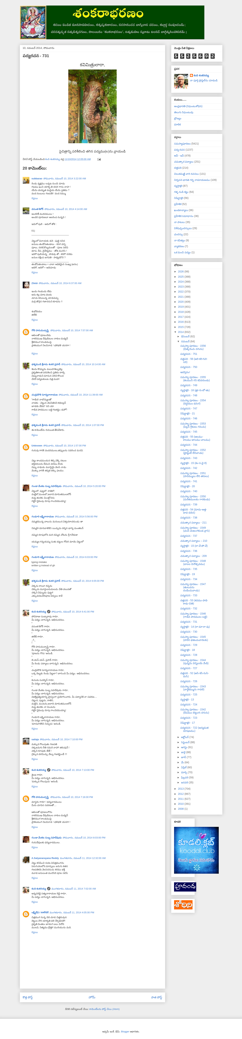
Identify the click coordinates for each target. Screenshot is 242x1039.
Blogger (125, 1031)
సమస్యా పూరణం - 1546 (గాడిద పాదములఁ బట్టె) (193, 615)
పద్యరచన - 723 (188, 717)
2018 (181, 311)
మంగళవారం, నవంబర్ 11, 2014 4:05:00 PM (72, 912)
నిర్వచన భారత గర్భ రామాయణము (192, 179)
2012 (181, 793)
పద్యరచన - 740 (188, 491)
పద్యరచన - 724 (188, 704)
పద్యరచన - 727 (188, 668)
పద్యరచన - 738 (188, 517)
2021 (181, 296)
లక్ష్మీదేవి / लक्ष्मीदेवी (40, 912)
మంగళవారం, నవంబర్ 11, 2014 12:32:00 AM (83, 858)
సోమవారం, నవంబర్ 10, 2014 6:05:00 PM (82, 580)
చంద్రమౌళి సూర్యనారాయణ (45, 394)
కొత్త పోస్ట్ (28, 997)
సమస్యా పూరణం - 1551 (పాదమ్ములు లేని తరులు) (194, 475)
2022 (181, 291)
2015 (181, 327)
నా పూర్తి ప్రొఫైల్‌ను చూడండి (203, 80)
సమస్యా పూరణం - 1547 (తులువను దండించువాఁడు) (193, 587)
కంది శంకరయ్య (39, 611)
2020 (181, 301)
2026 (181, 271)
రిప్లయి (35, 198)
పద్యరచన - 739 (188, 504)
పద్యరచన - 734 (188, 579)
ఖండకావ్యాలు (181, 210)
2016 (181, 321)
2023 (181, 286)
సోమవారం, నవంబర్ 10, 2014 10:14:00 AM (83, 364)
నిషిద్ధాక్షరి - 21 (187, 413)
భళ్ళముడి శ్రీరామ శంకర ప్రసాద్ (46, 364)
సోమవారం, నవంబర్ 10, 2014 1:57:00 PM (64, 445)
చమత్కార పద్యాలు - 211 (193, 522)
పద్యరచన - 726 (188, 681)
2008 (181, 808)
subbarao (37, 178)
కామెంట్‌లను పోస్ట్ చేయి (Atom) (104, 1009)
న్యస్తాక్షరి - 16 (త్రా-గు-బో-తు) (195, 390)
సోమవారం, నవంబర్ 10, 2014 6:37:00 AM (60, 283)
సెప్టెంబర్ (185, 742)
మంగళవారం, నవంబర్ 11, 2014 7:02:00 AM (74, 888)
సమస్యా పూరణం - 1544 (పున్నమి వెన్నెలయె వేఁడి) (194, 662)
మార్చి (184, 772)
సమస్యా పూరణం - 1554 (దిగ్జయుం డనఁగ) (193, 402)
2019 (181, 306)
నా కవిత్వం (179, 240)
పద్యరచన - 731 (188, 621)
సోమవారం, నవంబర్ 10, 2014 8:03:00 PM (84, 837)
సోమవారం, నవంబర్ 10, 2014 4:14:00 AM (65, 209)
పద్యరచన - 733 (188, 595)
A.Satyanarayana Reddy (45, 858)
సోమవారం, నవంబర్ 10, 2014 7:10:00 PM (61, 739)
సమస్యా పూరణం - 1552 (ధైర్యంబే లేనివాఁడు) (193, 451)
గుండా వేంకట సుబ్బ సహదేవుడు (47, 486)
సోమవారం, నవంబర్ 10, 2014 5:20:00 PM (84, 486)
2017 (181, 316)
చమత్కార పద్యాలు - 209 (193, 555)
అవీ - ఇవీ (179, 155)
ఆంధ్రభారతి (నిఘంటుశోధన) (188, 106)
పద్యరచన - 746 (188, 418)
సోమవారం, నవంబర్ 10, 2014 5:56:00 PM (76, 516)
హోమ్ (92, 997)
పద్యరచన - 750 (188, 367)
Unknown (37, 445)
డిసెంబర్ (185, 336)
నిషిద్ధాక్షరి (178, 197)
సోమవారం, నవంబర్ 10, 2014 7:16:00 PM (71, 797)
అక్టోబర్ (185, 737)
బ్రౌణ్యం (177, 118)
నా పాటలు (179, 222)
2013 (181, 788)
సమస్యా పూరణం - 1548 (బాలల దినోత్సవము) (193, 562)
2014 (181, 331)
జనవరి (185, 782)
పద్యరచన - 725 (188, 694)
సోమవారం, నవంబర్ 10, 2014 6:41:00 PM (73, 611)
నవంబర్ (185, 341)
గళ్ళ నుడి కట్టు (181, 191)
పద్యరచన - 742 (188, 468)
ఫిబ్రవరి (185, 777)
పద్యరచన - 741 (188, 481)
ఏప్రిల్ (184, 767)
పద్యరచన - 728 (188, 654)
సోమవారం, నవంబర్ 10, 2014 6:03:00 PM (76, 557)
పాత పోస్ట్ (156, 997)
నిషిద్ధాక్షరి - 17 (187, 722)
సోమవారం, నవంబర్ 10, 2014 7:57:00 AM (71, 330)
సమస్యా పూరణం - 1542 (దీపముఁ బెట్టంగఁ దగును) (194, 711)
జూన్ (184, 757)
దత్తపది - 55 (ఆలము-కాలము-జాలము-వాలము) (195, 438)
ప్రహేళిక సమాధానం (183, 216)
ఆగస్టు (184, 747)
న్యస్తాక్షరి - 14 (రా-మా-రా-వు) (195, 626)
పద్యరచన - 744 (188, 444)
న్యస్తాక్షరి (178, 185)
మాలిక (177, 124)
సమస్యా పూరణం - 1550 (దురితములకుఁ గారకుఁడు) (195, 498)
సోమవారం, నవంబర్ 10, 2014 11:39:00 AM (81, 394)
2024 (181, 281)
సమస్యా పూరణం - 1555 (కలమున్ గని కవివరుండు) (195, 379)
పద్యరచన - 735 (188, 569)
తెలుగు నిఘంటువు (183, 112)
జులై (183, 752)
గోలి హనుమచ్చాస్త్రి (40, 330)
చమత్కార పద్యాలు (184, 161)
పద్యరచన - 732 (188, 608)
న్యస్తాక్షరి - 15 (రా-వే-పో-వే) (193, 545)
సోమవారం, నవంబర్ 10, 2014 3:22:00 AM (64, 178)
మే (183, 762)
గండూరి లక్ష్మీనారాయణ (43, 516)
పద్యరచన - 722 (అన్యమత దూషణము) (194, 729)
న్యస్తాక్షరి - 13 (187, 699)
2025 (181, 276)
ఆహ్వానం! (185, 372)
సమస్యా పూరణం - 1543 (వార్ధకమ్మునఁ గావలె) (193, 688)
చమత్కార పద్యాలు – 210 (193, 540)
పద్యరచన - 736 (188, 550)
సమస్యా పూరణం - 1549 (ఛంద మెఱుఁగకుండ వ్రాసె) (195, 529)
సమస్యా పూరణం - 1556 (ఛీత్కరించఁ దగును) (193, 347)
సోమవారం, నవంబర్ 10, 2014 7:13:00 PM (73, 770)
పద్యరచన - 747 (188, 408)
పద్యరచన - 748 (188, 395)
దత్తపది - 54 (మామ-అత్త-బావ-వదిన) (193, 511)
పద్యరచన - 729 (188, 644)
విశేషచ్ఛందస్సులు (183, 228)
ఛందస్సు (178, 234)
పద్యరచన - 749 (188, 385)
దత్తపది (178, 167)
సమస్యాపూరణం (182, 143)
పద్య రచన (179, 149)
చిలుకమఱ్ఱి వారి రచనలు (186, 173)
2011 (181, 798)
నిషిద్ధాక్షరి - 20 (187, 486)
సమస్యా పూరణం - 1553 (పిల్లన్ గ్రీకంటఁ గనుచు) (193, 425)
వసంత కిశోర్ (38, 209)
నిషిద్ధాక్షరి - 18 (187, 649)
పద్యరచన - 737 (188, 535)
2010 (181, 803)
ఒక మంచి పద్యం (182, 252)
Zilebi (35, 283)
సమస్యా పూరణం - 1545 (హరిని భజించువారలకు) (194, 638)
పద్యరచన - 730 (188, 631)
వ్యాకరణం (179, 246)
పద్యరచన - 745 (188, 431)
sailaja (35, 739)
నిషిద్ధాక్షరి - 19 (187, 574)
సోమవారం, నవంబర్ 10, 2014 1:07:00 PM (82, 425)
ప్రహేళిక (177, 204)
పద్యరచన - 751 (188, 353)
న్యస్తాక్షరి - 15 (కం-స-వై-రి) (193, 463)
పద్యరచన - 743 (188, 458)
